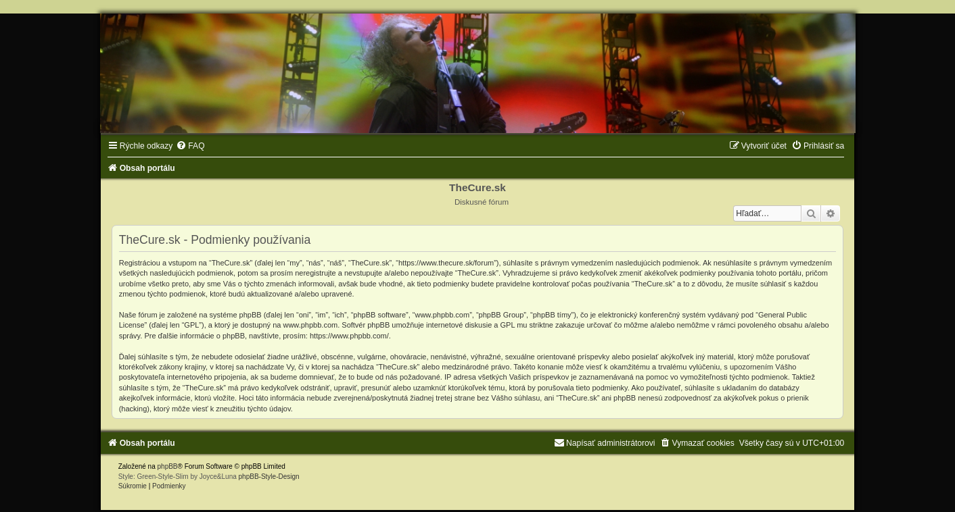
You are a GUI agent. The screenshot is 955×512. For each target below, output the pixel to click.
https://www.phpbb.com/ (349, 336)
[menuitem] (190, 146)
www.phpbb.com (310, 325)
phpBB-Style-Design (269, 476)
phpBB (168, 466)
